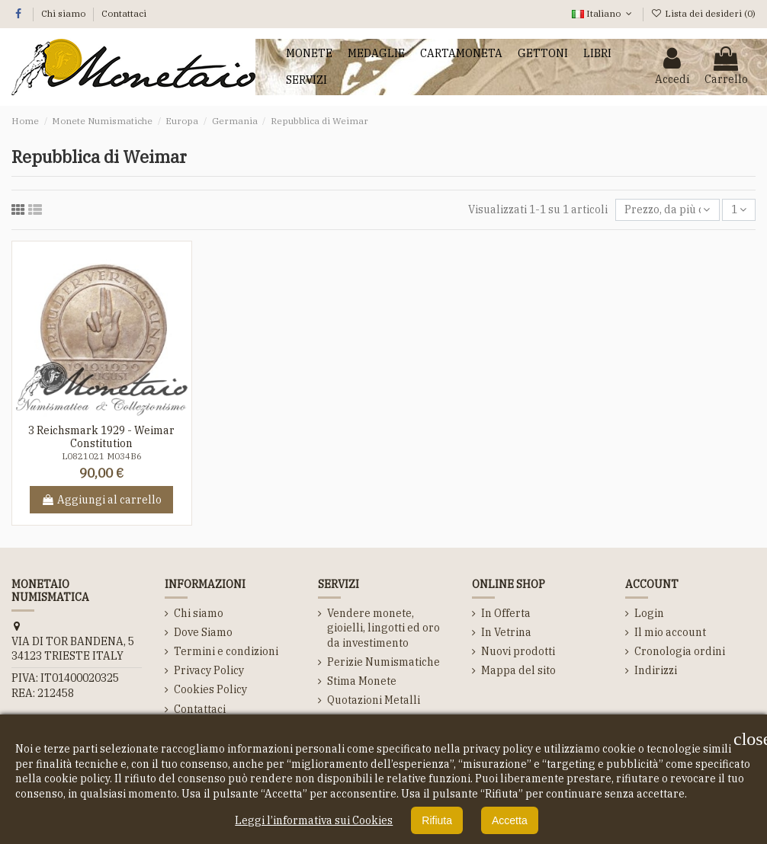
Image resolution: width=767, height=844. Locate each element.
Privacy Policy (209, 670)
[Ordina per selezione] (667, 210)
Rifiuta (437, 820)
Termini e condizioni (226, 651)
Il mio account (670, 632)
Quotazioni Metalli (373, 700)
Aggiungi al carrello (101, 500)
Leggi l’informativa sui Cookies (314, 820)
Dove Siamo (203, 632)
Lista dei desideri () (703, 13)
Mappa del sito (518, 670)
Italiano (603, 13)
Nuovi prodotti (518, 651)
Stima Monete (361, 681)
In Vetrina (506, 632)
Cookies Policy (210, 689)
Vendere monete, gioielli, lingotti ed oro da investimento (383, 628)
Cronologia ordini (679, 651)
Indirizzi (655, 670)
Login (649, 613)
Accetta (510, 820)
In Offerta (506, 613)
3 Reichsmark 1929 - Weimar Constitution (101, 437)
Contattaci (123, 13)
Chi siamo (64, 13)
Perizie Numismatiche (383, 662)
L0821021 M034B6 (102, 456)
